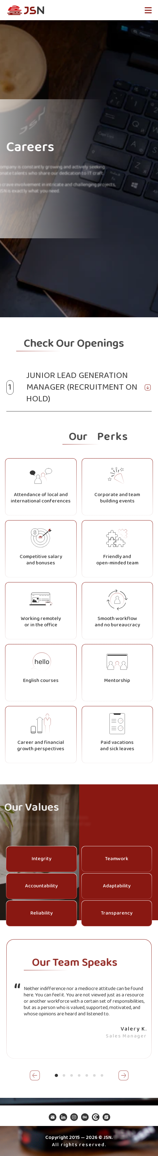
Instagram (74, 1117)
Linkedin (63, 1117)
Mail (52, 1117)
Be (84, 1117)
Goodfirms (106, 1117)
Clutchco (95, 1117)
